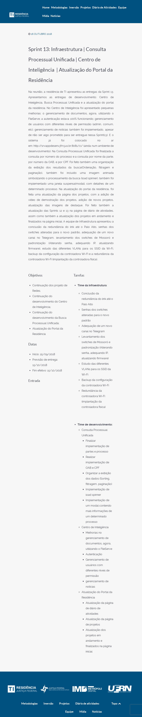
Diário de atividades (87, 696)
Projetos (64, 696)
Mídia (82, 704)
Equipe (69, 704)
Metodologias (29, 696)
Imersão (48, 696)
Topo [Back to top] (116, 696)
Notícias (97, 704)
